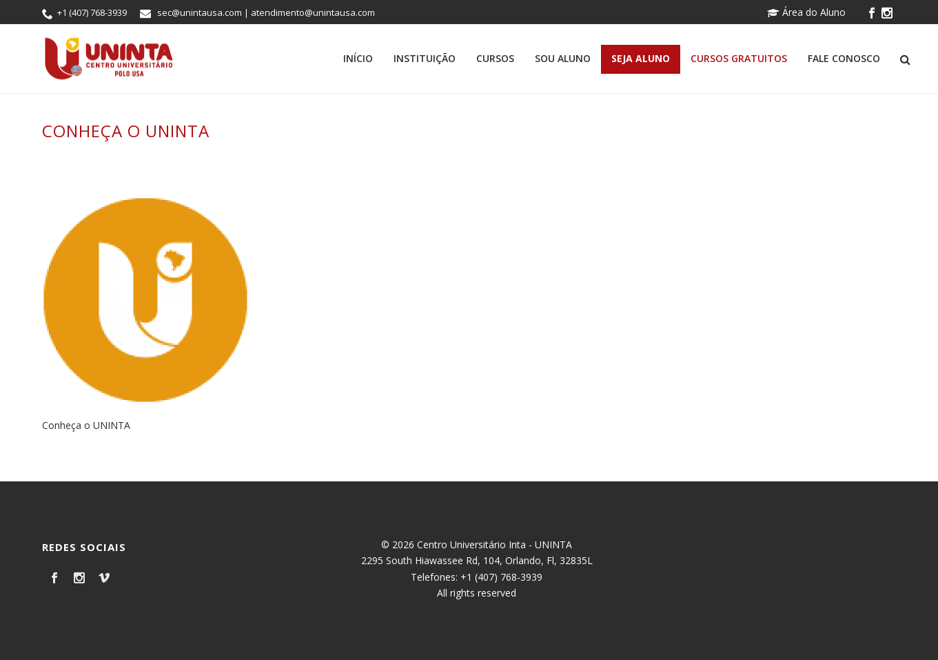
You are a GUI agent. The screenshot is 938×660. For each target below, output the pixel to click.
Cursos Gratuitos (739, 58)
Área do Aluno (806, 12)
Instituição (425, 58)
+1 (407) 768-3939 (92, 12)
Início (358, 58)
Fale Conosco (844, 58)
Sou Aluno (563, 58)
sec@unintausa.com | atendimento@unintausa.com (266, 12)
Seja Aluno (640, 58)
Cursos (495, 58)
